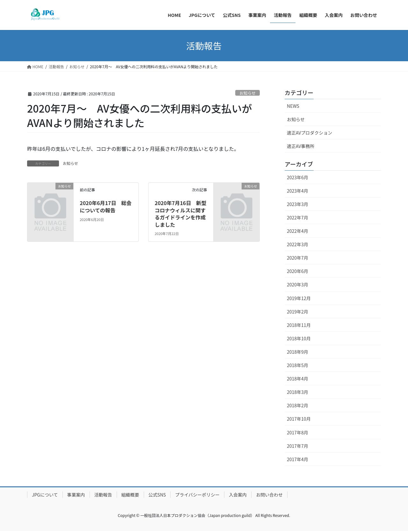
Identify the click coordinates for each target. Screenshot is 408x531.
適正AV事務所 (300, 146)
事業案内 (76, 494)
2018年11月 (299, 325)
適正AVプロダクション (309, 132)
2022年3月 (297, 244)
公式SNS (157, 494)
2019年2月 (297, 311)
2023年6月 (297, 177)
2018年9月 (297, 352)
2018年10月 (299, 338)
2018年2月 (297, 405)
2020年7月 (297, 257)
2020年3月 (297, 284)
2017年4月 (297, 459)
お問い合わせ (269, 494)
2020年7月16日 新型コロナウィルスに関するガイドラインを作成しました (180, 213)
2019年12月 (299, 298)
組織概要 (130, 494)
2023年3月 (297, 204)
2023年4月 (297, 191)
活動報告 (103, 494)
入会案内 (238, 494)
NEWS (293, 106)
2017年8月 (297, 432)
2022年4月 (297, 231)
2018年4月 (297, 378)
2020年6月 (297, 271)
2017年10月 (299, 419)
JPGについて (45, 494)
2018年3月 (297, 392)
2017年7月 (297, 446)
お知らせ (247, 93)
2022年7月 (297, 217)
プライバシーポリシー (197, 494)
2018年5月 (297, 365)
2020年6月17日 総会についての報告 (105, 206)
